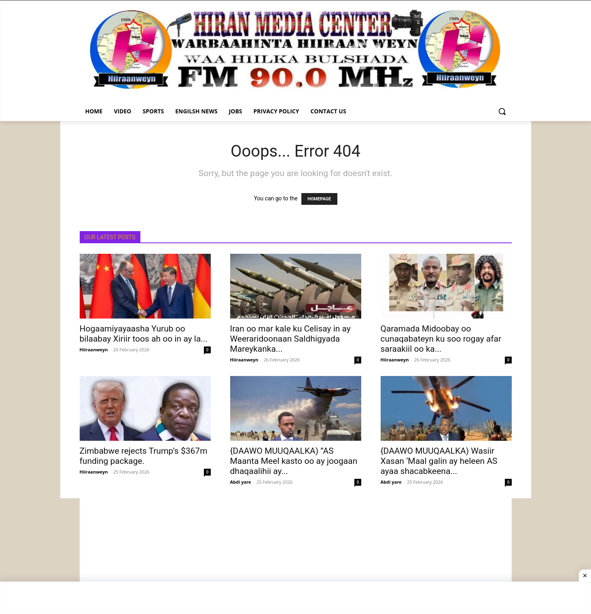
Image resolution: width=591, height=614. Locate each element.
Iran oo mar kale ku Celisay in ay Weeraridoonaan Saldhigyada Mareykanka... (290, 339)
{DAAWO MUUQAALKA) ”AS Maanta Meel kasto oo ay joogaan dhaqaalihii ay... (294, 461)
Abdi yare (240, 482)
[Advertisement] (296, 555)
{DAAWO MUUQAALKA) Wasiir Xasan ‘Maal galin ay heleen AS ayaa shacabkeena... (439, 461)
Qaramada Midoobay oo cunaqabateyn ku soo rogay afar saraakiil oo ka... (441, 339)
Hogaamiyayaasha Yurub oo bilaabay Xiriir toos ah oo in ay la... (144, 334)
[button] (502, 111)
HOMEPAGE (319, 199)
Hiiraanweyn (94, 349)
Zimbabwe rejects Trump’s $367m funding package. (144, 456)
